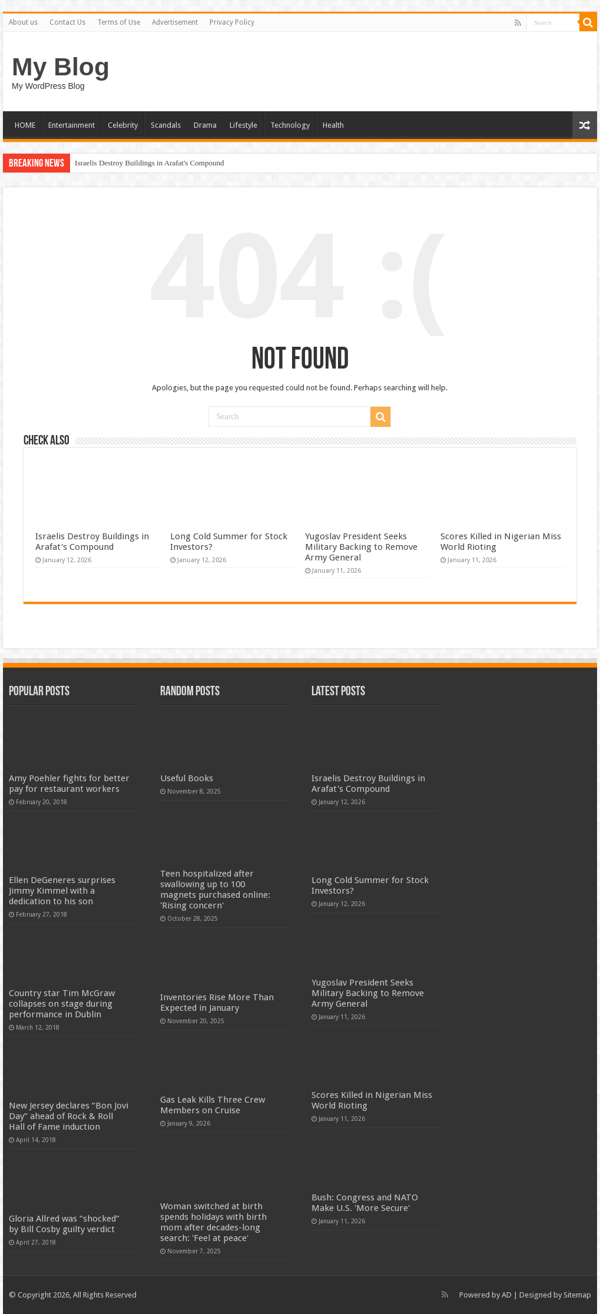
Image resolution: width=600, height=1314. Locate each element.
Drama (205, 125)
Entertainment (71, 125)
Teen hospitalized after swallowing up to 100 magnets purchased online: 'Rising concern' (215, 889)
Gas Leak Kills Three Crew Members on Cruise (212, 1105)
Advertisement (175, 22)
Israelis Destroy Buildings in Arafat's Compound (149, 162)
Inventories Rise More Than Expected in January (217, 1002)
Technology (290, 125)
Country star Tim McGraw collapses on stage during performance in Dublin (62, 1004)
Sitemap (577, 1294)
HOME (25, 125)
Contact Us (67, 22)
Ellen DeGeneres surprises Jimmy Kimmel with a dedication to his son (62, 891)
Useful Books (186, 778)
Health (333, 125)
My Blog (61, 66)
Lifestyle (243, 125)
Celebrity (123, 125)
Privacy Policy (232, 22)
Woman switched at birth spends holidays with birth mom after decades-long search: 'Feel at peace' (213, 1222)
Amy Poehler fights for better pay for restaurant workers (69, 783)
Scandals (166, 125)
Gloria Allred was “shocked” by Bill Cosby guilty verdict (64, 1224)
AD (507, 1294)
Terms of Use (118, 22)
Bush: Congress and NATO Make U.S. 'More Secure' (364, 1202)
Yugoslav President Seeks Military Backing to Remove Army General (361, 547)
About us (23, 22)
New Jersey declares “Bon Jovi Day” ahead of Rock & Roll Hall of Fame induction (68, 1116)
